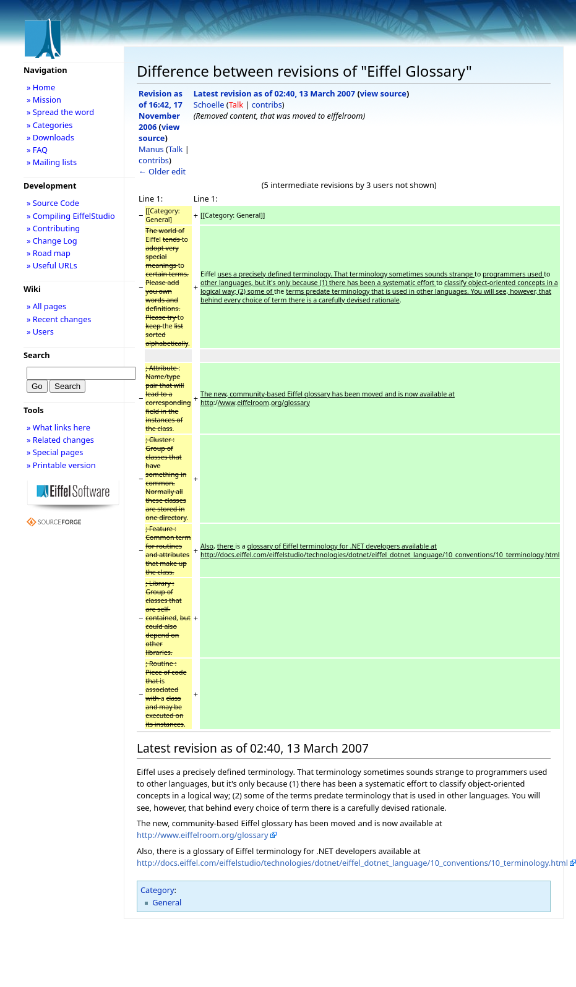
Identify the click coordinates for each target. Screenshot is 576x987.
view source (159, 132)
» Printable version (61, 465)
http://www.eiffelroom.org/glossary (203, 834)
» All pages (46, 306)
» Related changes (60, 439)
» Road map (49, 252)
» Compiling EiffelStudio (71, 215)
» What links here (58, 427)
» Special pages (55, 452)
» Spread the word (60, 112)
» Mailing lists (52, 162)
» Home (41, 87)
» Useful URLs (52, 265)
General (166, 902)
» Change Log (52, 240)
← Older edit (162, 171)
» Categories (50, 124)
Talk (175, 149)
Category (157, 889)
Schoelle (209, 104)
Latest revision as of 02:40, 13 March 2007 (274, 93)
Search (37, 355)
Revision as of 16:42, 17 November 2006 (161, 110)
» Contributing (53, 228)
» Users (40, 331)
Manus (151, 149)
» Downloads (50, 137)
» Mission (44, 99)
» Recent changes (59, 319)
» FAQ (37, 149)
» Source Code (53, 202)
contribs (154, 160)
